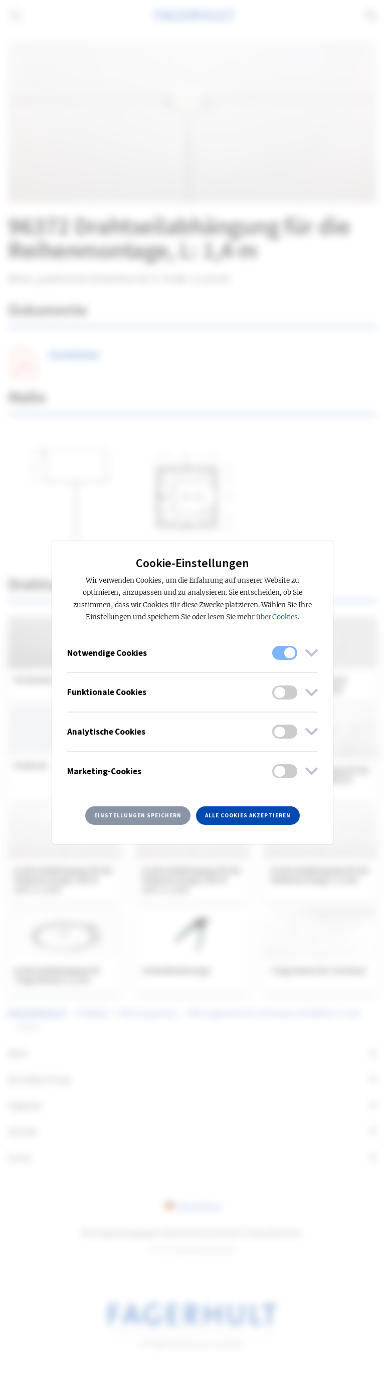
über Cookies (277, 617)
